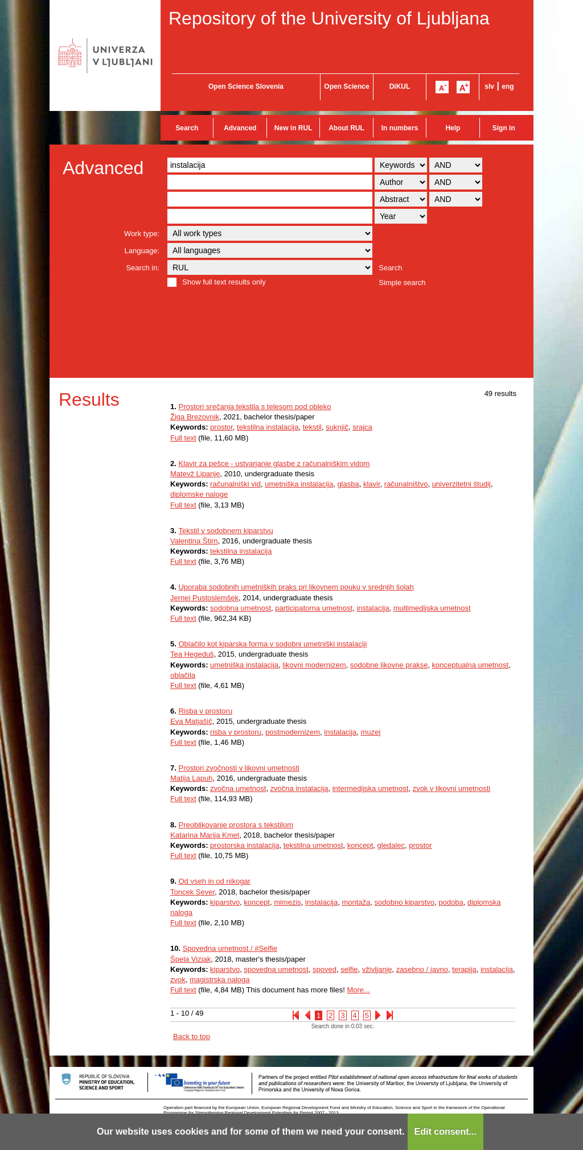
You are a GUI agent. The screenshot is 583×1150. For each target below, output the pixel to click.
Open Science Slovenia (246, 86)
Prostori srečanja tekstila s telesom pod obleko (254, 406)
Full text (183, 438)
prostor (221, 427)
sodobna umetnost (240, 608)
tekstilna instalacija (267, 427)
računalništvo (406, 484)
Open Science (346, 86)
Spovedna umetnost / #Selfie (230, 948)
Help (452, 128)
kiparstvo (225, 902)
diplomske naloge (199, 494)
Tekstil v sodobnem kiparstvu (225, 530)
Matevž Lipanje (195, 473)
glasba (348, 484)
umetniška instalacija (299, 484)
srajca (362, 427)
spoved (324, 969)
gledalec (391, 845)
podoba (450, 902)
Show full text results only (224, 282)
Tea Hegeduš (192, 654)
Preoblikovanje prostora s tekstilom (235, 825)
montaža (356, 902)
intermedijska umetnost (370, 788)
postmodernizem (292, 732)
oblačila (182, 675)
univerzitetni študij (461, 484)
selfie (349, 969)
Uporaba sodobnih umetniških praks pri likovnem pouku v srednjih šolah (295, 587)
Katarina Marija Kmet (204, 835)
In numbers (399, 128)
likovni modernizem (314, 665)
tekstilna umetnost (313, 845)
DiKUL (399, 86)
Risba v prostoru (205, 711)
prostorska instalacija (244, 845)
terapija (464, 969)
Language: (142, 250)
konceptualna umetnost (470, 665)
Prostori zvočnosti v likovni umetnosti (238, 768)
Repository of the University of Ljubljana (329, 18)
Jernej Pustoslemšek (204, 597)
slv (489, 86)
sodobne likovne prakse (389, 665)
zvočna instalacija (299, 788)
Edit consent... (445, 1131)
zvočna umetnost (238, 788)
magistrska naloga (220, 979)
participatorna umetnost (313, 608)
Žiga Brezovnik (194, 417)
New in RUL (293, 128)
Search (186, 128)
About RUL (346, 128)
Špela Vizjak (190, 959)
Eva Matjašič (191, 721)
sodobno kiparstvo (404, 902)
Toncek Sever (192, 892)
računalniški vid (235, 484)
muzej (371, 732)
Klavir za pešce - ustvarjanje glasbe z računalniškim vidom (273, 463)
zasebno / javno (422, 969)
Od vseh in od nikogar (214, 881)
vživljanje (377, 969)
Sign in (503, 128)
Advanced (240, 128)
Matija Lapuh (191, 778)
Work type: (141, 233)
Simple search (402, 282)
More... (358, 990)
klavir (371, 484)
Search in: (142, 267)
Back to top (191, 1036)
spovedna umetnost (276, 969)
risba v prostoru (235, 732)
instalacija (372, 608)
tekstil (312, 427)
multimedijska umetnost (432, 608)
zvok (178, 979)
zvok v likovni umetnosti (452, 788)
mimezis (287, 902)
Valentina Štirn (194, 541)
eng (508, 86)
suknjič (337, 427)
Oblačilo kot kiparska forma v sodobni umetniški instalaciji (272, 644)
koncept (360, 845)
